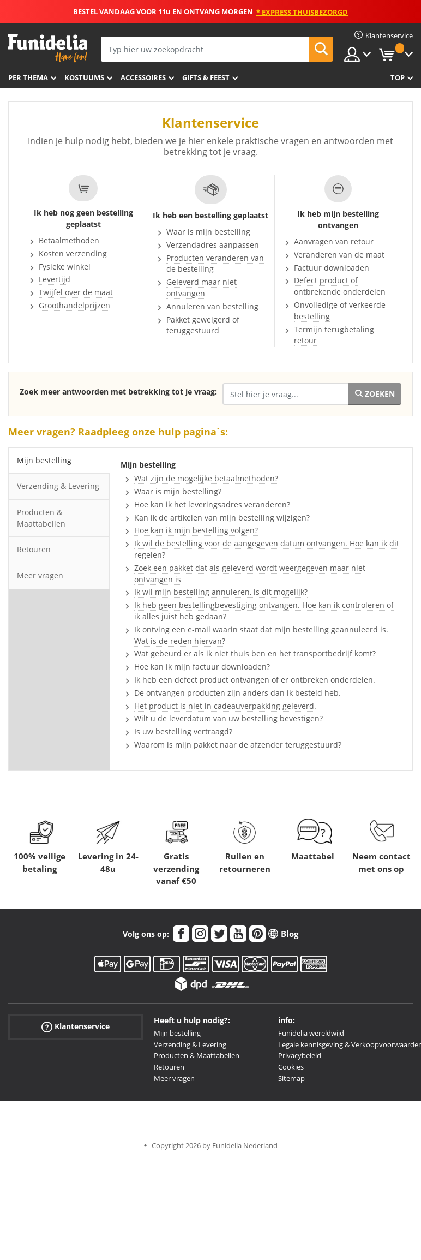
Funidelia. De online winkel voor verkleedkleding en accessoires (47, 48)
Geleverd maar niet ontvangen (201, 287)
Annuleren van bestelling (212, 306)
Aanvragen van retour (334, 241)
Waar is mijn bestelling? (177, 491)
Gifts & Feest (206, 77)
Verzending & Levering (190, 1044)
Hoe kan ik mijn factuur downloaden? (202, 666)
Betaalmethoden (69, 240)
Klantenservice (75, 1026)
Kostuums (84, 77)
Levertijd (54, 279)
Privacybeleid (299, 1055)
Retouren (169, 1067)
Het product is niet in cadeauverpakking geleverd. (225, 706)
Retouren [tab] (34, 549)
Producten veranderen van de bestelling (215, 263)
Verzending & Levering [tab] (58, 486)
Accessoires (143, 77)
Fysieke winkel (65, 266)
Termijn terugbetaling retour (334, 335)
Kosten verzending (73, 253)
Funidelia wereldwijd (311, 1033)
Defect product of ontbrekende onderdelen (340, 286)
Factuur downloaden (331, 267)
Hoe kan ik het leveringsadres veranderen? (212, 504)
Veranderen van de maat (339, 254)
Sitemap (291, 1078)
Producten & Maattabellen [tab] (41, 518)
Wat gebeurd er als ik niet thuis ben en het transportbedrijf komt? (255, 653)
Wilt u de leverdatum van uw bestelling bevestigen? (228, 718)
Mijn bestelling (177, 1033)
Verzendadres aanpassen (212, 245)
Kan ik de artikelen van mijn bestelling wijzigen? (222, 517)
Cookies (291, 1067)
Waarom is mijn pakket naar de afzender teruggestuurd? (237, 744)
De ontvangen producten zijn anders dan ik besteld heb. (237, 693)
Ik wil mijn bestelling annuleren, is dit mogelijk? (221, 592)
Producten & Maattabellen (196, 1055)
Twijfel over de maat (76, 292)
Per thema (28, 77)
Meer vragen (174, 1078)
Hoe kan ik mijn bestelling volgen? (196, 530)
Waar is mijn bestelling (208, 231)
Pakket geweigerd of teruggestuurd (202, 325)
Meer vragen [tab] (40, 575)
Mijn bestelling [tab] (44, 460)
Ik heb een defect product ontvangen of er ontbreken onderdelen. (254, 679)
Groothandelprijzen (74, 305)
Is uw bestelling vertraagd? (183, 731)
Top (397, 77)
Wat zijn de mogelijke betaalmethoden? (206, 478)
